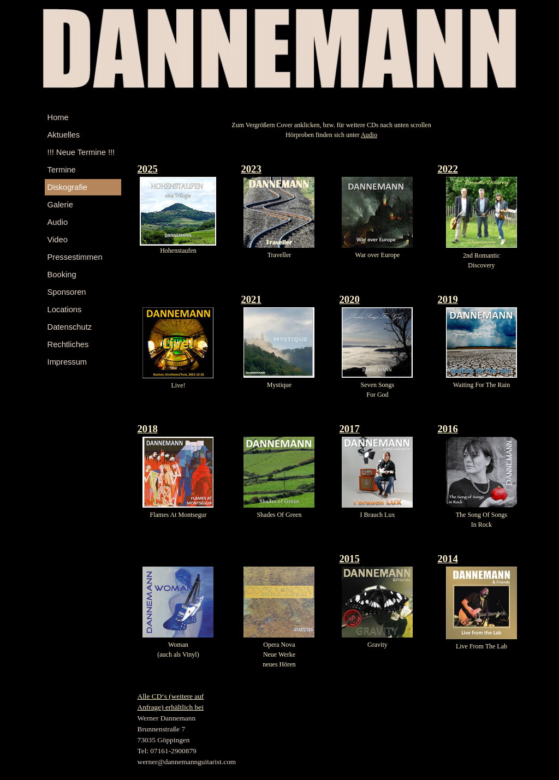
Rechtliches (68, 344)
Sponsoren (66, 292)
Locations (64, 309)
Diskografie (67, 187)
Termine (61, 169)
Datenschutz (69, 327)
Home (58, 117)
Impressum (67, 362)
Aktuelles (63, 134)
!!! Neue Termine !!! (81, 152)
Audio (57, 222)
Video (57, 239)
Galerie (60, 204)
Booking (61, 274)
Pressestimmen (75, 257)
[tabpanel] (332, 130)
